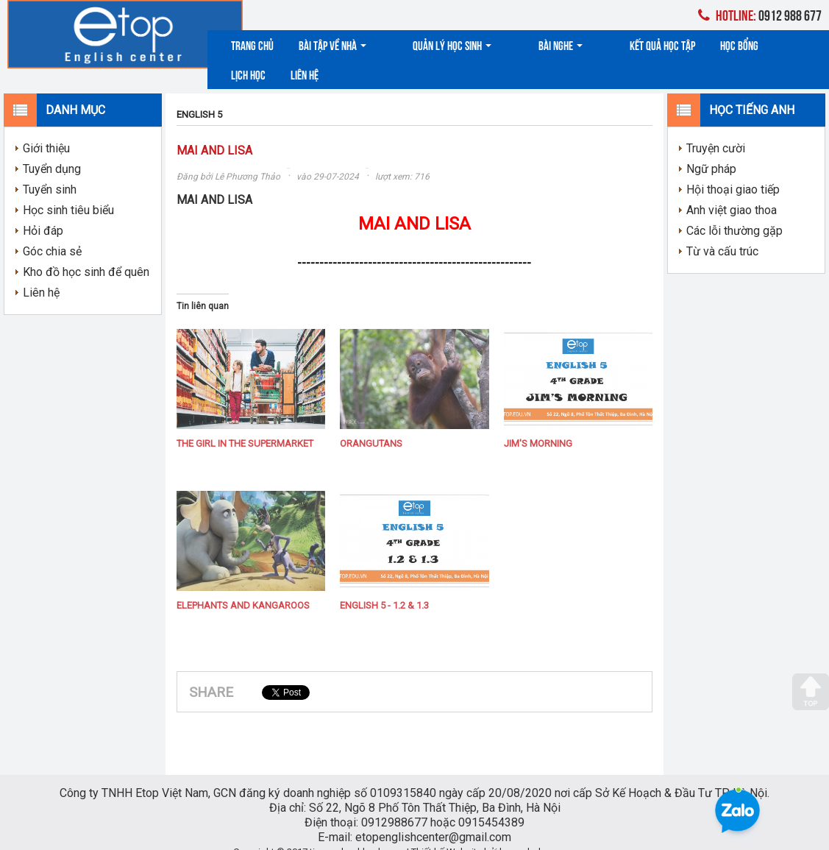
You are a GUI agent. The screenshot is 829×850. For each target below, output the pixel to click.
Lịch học (735, 44)
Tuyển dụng (52, 148)
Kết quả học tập (597, 44)
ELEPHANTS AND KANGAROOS (243, 585)
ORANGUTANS (371, 423)
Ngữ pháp (711, 148)
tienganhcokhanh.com (357, 831)
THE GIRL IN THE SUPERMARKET (245, 423)
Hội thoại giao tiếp (733, 169)
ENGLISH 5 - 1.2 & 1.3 (384, 585)
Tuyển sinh (50, 169)
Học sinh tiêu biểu (68, 189)
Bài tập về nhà (332, 44)
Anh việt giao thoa (731, 189)
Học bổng (674, 44)
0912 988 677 (760, 14)
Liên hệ (791, 44)
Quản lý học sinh (430, 44)
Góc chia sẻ (52, 231)
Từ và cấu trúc (722, 231)
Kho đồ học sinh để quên (86, 251)
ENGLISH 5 (199, 93)
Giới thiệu (46, 128)
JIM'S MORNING (538, 423)
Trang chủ (252, 44)
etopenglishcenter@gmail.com (433, 817)
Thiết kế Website (446, 831)
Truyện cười (715, 128)
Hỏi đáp (43, 210)
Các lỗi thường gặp (734, 210)
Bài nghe (517, 44)
